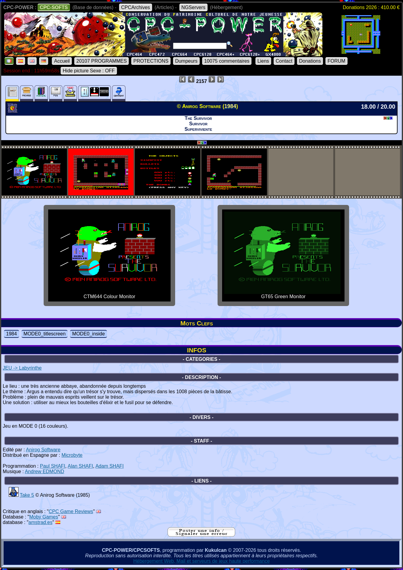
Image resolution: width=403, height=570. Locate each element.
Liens (263, 61)
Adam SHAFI (109, 466)
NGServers (193, 7)
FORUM (336, 61)
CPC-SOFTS (54, 7)
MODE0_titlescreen (45, 333)
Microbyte (72, 455)
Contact (284, 61)
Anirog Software (43, 449)
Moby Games (43, 516)
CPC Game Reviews (71, 511)
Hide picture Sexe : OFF (89, 70)
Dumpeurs (186, 61)
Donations (310, 61)
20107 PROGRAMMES (101, 61)
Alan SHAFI (80, 466)
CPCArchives (135, 7)
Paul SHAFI (52, 466)
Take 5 (27, 495)
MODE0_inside (88, 333)
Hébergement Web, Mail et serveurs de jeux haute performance (201, 561)
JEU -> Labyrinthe (22, 368)
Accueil (62, 61)
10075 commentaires (226, 61)
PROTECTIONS (150, 61)
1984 (11, 333)
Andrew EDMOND (44, 471)
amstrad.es (40, 522)
